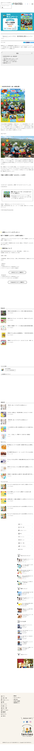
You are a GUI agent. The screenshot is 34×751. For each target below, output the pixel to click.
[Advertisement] (10, 389)
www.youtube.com (4, 186)
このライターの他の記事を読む (10, 370)
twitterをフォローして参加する (17, 272)
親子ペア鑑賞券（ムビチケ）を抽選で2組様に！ (11, 61)
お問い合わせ (16, 699)
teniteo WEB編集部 (8, 368)
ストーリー (5, 57)
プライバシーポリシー (17, 697)
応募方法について (7, 62)
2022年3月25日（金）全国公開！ (10, 56)
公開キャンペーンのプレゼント (10, 60)
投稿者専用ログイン (17, 702)
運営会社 (15, 695)
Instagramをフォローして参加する (17, 282)
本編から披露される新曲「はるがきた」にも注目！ (11, 58)
